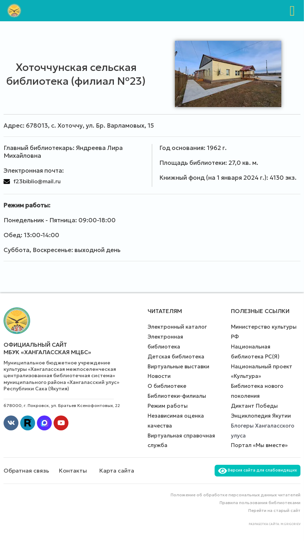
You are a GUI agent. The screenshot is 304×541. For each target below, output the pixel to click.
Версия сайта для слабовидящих (257, 470)
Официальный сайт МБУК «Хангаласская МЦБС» (47, 348)
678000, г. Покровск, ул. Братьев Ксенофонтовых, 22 (62, 405)
